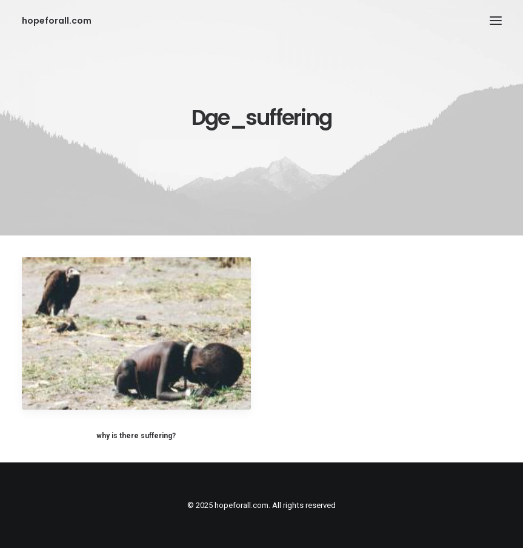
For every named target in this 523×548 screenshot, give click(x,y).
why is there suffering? (136, 435)
